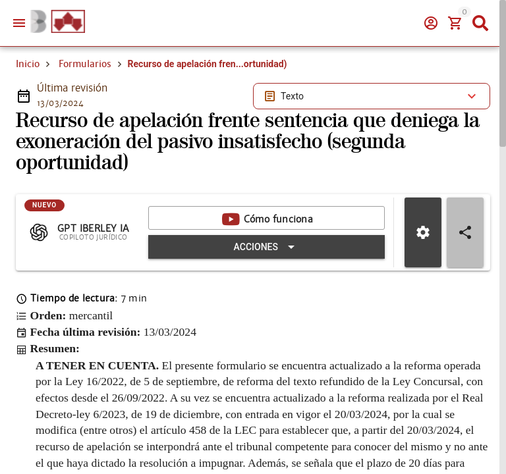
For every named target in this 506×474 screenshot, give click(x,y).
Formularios (85, 64)
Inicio (28, 64)
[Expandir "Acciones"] (266, 247)
